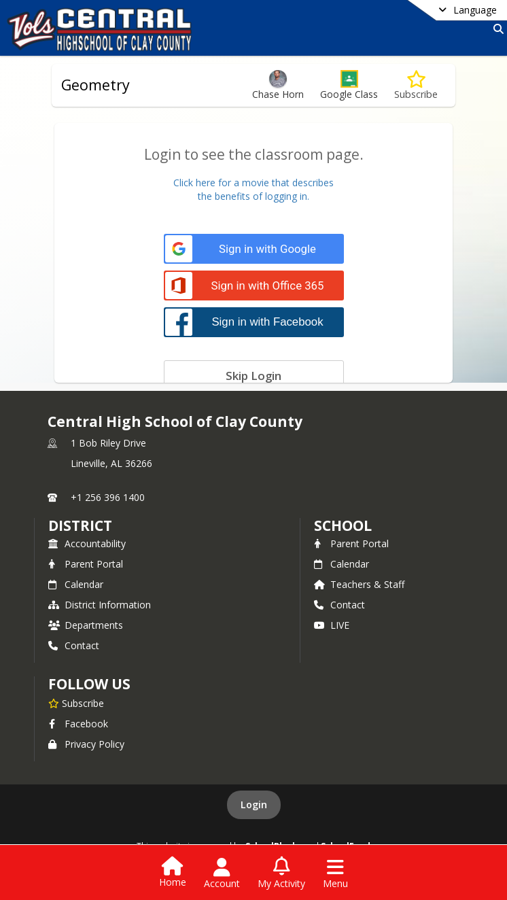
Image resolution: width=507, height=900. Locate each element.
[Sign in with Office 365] (254, 285)
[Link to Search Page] (496, 28)
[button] (349, 85)
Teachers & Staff (359, 584)
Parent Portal (85, 563)
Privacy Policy (86, 744)
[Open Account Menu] (222, 873)
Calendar (75, 584)
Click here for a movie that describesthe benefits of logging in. (253, 189)
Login (254, 804)
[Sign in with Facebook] (254, 321)
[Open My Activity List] (281, 873)
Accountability (87, 543)
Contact (73, 645)
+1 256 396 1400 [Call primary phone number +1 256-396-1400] (108, 497)
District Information (99, 604)
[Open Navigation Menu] (335, 873)
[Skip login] (254, 375)
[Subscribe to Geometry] (416, 85)
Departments (85, 625)
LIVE (331, 625)
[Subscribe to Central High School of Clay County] (76, 702)
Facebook (78, 723)
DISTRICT (80, 525)
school (343, 525)
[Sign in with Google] (254, 249)
